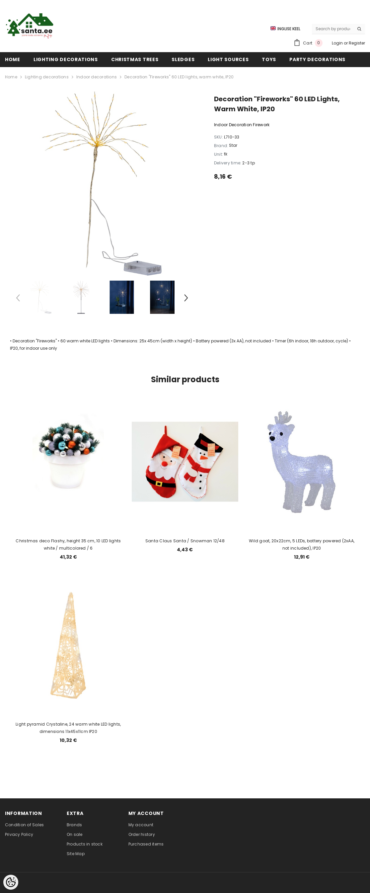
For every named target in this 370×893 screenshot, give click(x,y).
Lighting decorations (47, 77)
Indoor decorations (96, 77)
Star (233, 145)
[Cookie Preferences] (10, 882)
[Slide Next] (186, 299)
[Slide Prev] (18, 299)
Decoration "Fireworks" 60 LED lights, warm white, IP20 (179, 77)
